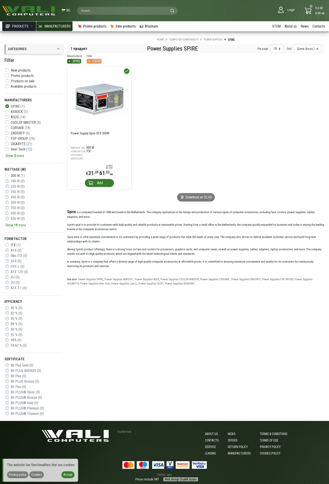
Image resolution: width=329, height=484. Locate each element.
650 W (18, 219)
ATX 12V (19, 272)
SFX (16, 261)
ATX (16, 250)
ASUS (18, 117)
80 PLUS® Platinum (27, 408)
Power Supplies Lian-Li (124, 283)
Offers (232, 440)
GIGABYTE (21, 144)
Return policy (238, 447)
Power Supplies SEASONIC (180, 283)
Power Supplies (213, 39)
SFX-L (17, 266)
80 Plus (18, 376)
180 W (18, 181)
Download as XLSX (196, 197)
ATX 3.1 (19, 288)
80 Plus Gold (22, 365)
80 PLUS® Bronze (26, 397)
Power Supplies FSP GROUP (277, 279)
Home (160, 39)
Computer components (183, 39)
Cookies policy (270, 453)
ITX (16, 245)
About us (290, 26)
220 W (18, 186)
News (305, 26)
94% (16, 340)
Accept (68, 474)
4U (15, 277)
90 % (16, 329)
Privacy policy (270, 447)
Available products (23, 86)
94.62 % (19, 345)
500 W (18, 202)
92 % (16, 335)
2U (15, 282)
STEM (276, 26)
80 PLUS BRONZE (26, 371)
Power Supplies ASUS (147, 279)
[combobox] (127, 11)
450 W (18, 197)
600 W (18, 213)
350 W (18, 192)
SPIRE (18, 106)
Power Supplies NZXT (151, 283)
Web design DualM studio (181, 479)
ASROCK (19, 112)
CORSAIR (20, 128)
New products (21, 70)
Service (210, 447)
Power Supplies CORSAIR (215, 279)
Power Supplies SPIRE (90, 279)
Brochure (148, 26)
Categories (34, 49)
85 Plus (18, 387)
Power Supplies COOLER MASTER (179, 279)
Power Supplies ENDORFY (246, 279)
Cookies (36, 474)
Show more (14, 156)
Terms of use (269, 440)
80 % (16, 308)
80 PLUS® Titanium (27, 414)
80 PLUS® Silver (25, 392)
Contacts (318, 26)
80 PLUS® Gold (24, 403)
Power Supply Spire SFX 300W (90, 133)
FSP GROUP (23, 138)
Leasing (210, 453)
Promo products (22, 76)
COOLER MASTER (26, 122)
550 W (18, 208)
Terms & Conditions (273, 434)
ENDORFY (20, 133)
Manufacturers (239, 453)
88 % (16, 324)
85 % (16, 318)
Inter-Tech (21, 149)
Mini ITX (19, 256)
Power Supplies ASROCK (119, 279)
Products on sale (22, 81)
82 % (16, 313)
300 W (18, 176)
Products (19, 26)
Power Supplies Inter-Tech (95, 283)
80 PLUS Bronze (25, 381)
